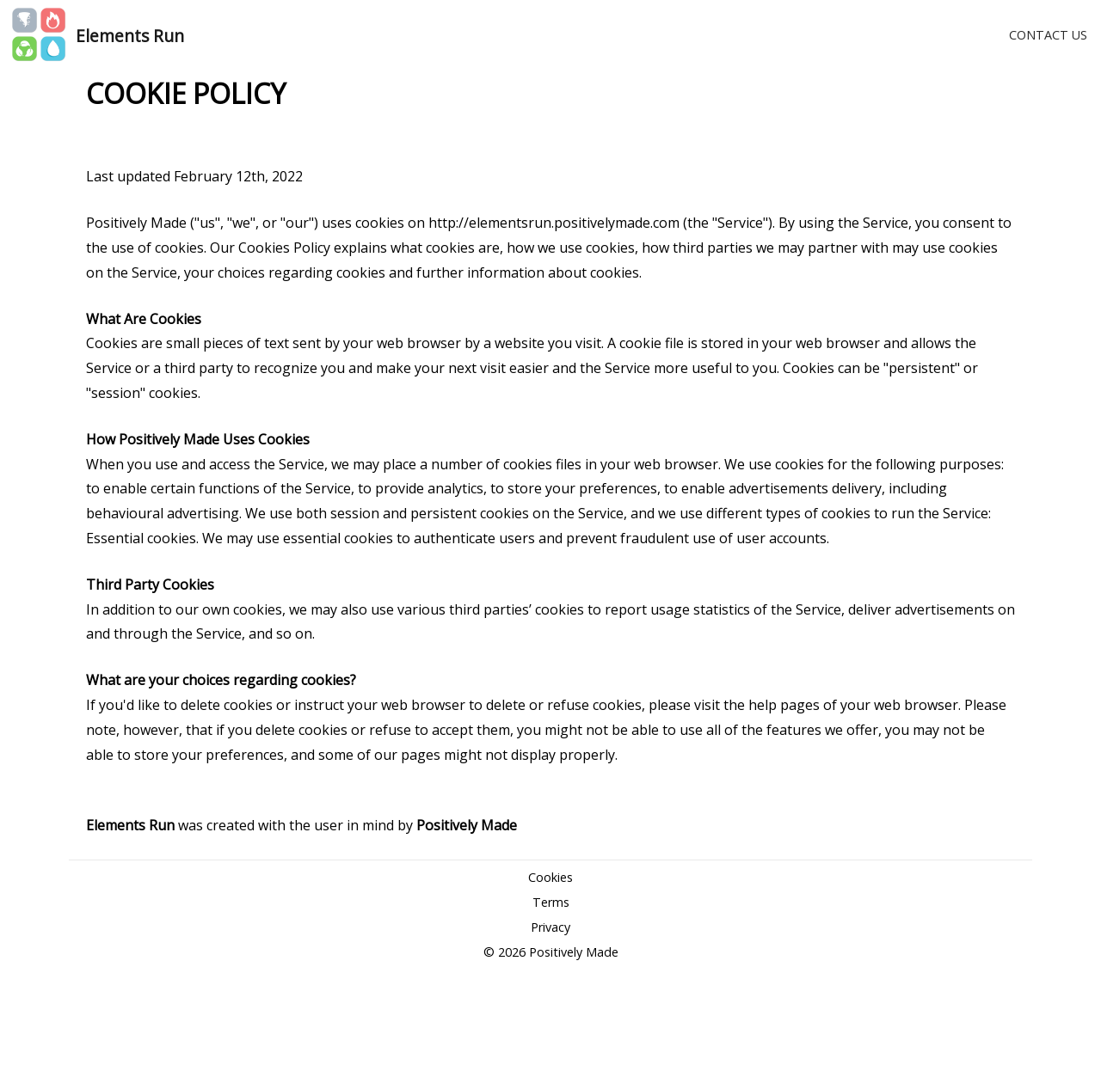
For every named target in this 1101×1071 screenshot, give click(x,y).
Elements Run (130, 35)
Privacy (550, 927)
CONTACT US (1048, 35)
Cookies (550, 877)
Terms (550, 902)
